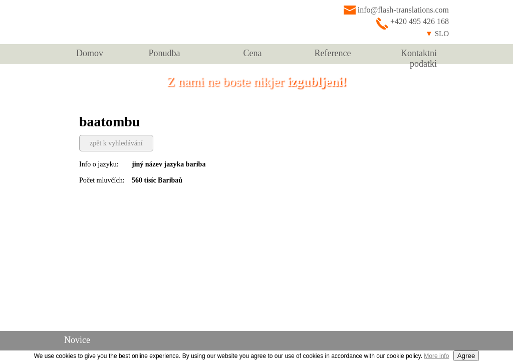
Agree (466, 355)
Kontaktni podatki (419, 56)
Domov (89, 53)
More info (436, 355)
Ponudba (164, 53)
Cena (252, 53)
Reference (333, 53)
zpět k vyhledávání (116, 143)
